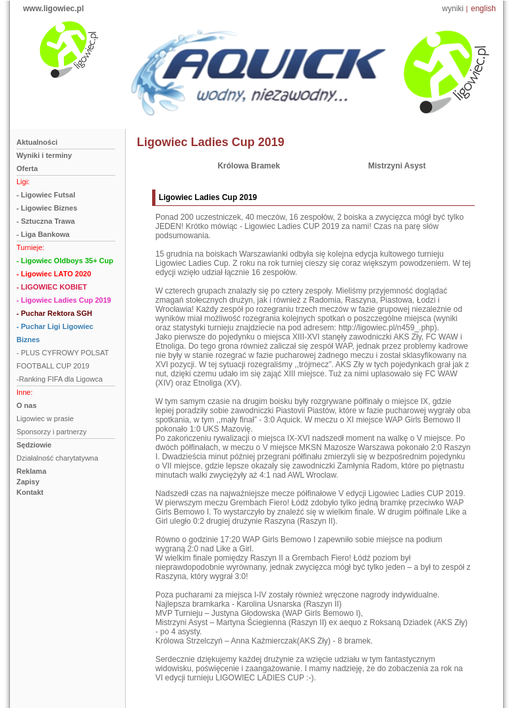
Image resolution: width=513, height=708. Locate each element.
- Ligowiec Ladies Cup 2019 (63, 300)
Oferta (27, 168)
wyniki (453, 8)
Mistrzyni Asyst (397, 165)
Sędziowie (33, 445)
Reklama (31, 471)
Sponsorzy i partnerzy (51, 432)
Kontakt (29, 492)
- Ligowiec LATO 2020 (53, 274)
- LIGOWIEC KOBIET (51, 287)
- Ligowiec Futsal (45, 195)
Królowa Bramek (248, 165)
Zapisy (28, 482)
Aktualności (36, 142)
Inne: (24, 392)
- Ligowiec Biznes (46, 208)
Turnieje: (30, 247)
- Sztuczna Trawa (45, 221)
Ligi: (23, 182)
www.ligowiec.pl (53, 8)
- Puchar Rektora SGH (54, 313)
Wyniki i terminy (44, 155)
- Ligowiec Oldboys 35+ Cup (64, 261)
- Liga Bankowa (43, 234)
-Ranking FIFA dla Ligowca (59, 379)
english (483, 8)
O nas (26, 405)
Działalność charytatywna (57, 458)
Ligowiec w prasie (45, 418)
